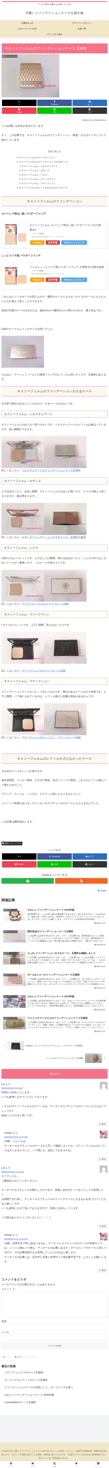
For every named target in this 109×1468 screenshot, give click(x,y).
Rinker (41, 234)
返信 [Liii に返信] (102, 1124)
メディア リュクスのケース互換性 (23, 1377)
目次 (50, 151)
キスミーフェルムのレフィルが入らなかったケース (43, 188)
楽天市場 (52, 242)
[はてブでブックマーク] (90, 103)
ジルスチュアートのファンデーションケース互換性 (51, 470)
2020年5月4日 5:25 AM (11, 1088)
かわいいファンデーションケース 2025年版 (29, 1399)
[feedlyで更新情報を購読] (27, 881)
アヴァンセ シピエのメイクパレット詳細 (45, 604)
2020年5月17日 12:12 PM (16, 1239)
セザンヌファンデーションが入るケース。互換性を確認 (54, 537)
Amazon (37, 242)
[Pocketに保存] (19, 110)
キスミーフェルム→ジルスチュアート (40, 166)
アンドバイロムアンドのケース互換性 (26, 1384)
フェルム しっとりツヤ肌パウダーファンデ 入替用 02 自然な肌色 (67, 267)
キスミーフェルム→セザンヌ (35, 170)
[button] (90, 110)
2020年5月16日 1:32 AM (12, 1172)
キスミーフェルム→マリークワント (39, 179)
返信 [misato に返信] (102, 1159)
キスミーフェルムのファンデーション (37, 157)
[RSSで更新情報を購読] (81, 881)
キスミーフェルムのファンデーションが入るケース (43, 162)
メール (5, 1337)
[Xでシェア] (19, 103)
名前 (4, 1326)
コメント (8, 1289)
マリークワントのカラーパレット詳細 (43, 671)
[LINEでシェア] (54, 110)
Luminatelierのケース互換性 (20, 1407)
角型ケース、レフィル (12, 844)
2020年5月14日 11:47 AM (16, 1137)
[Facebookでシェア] (54, 103)
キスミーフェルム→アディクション (39, 183)
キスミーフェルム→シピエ (34, 175)
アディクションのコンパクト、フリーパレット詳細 (51, 737)
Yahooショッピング (74, 242)
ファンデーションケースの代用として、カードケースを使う (38, 1392)
